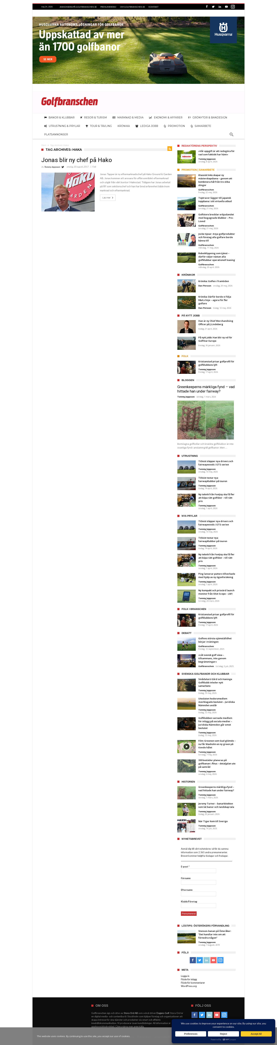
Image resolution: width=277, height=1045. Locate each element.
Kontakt (153, 6)
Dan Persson (204, 285)
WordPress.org (189, 986)
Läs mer (108, 197)
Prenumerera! (108, 6)
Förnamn (186, 878)
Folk (94, 166)
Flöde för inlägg (189, 979)
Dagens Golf (163, 1013)
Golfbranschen (206, 189)
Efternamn (187, 889)
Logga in (185, 976)
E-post (185, 866)
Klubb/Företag (189, 901)
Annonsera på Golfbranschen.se (78, 6)
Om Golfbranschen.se (132, 6)
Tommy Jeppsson (52, 167)
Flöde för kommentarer (193, 982)
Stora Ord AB (131, 1013)
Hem (43, 145)
